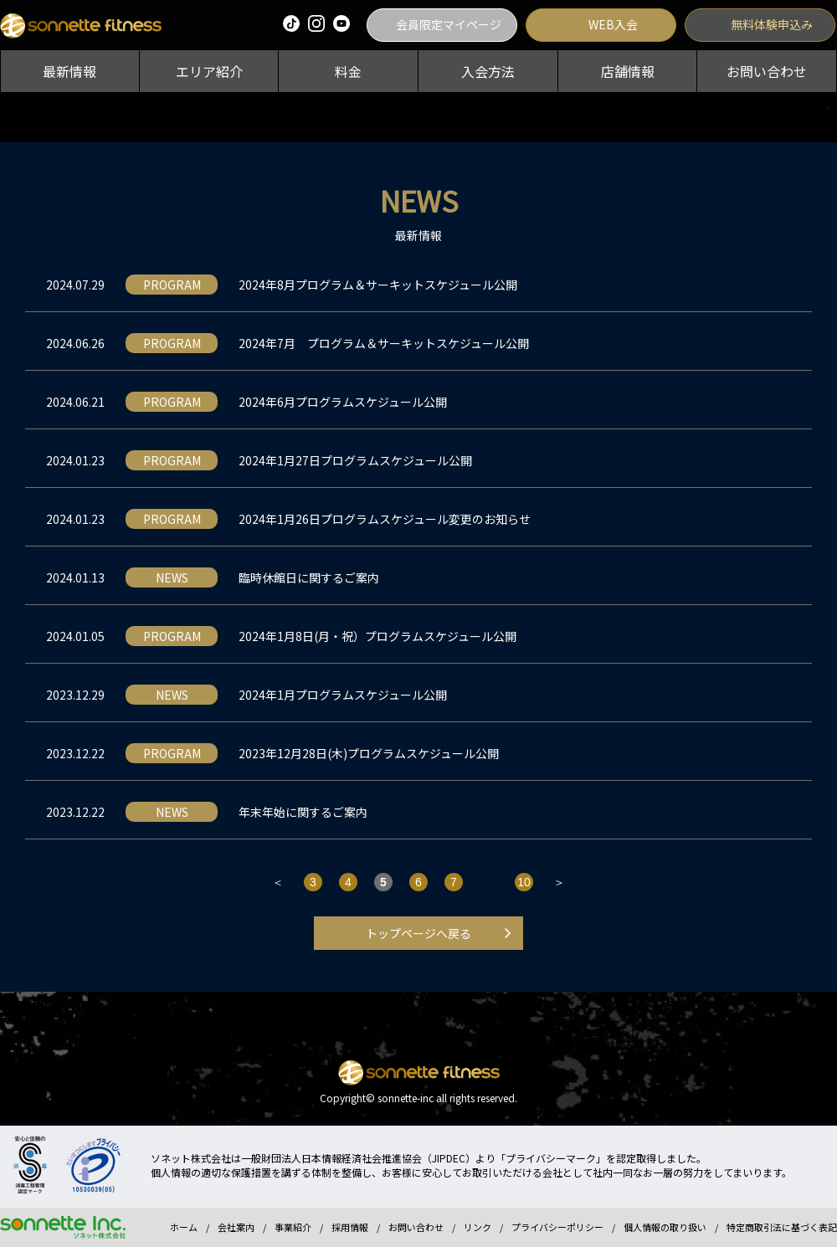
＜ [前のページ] (278, 882)
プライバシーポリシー (557, 1227)
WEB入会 (613, 24)
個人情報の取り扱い (665, 1227)
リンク (477, 1227)
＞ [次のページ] (559, 882)
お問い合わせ (767, 71)
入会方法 (488, 71)
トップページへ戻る (418, 933)
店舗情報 (628, 71)
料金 (348, 71)
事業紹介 (293, 1227)
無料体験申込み (772, 24)
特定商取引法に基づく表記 (782, 1227)
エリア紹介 (209, 71)
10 (524, 882)
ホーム (184, 1227)
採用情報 (349, 1227)
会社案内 (236, 1227)
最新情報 (69, 71)
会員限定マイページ (448, 24)
